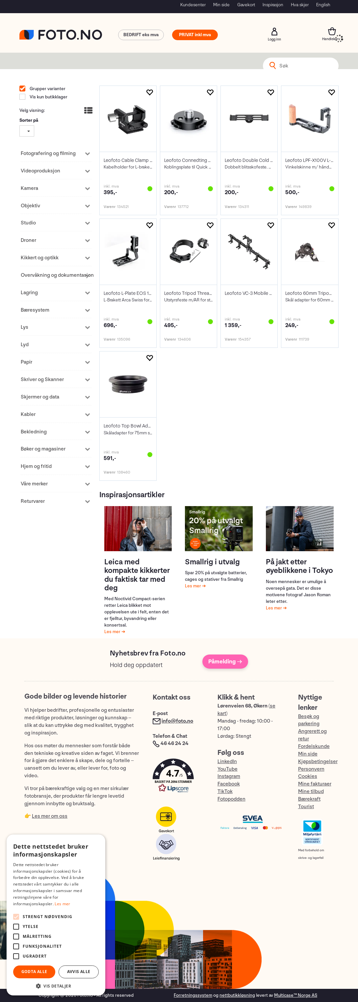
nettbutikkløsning (237, 995)
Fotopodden (231, 799)
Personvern (311, 769)
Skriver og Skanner (42, 379)
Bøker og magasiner (43, 449)
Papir (26, 362)
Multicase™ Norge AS (295, 995)
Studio (28, 223)
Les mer (112, 631)
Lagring (29, 293)
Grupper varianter (47, 88)
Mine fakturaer (314, 784)
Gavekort (246, 5)
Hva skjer (300, 5)
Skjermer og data (40, 397)
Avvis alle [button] (78, 971)
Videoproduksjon (40, 171)
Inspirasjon (273, 5)
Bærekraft (309, 799)
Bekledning (34, 432)
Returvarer (33, 501)
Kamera (29, 188)
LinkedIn (227, 761)
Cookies (307, 776)
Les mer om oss (49, 816)
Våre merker (34, 484)
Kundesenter (193, 5)
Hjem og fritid (36, 466)
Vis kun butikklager (48, 97)
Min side (221, 5)
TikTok (225, 791)
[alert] (56, 915)
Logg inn (274, 31)
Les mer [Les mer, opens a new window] (62, 904)
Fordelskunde (314, 746)
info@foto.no (177, 721)
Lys (24, 327)
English (323, 5)
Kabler (28, 414)
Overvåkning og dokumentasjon (52, 275)
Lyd (25, 345)
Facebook (228, 784)
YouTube (227, 769)
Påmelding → (225, 661)
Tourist (306, 807)
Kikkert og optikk (40, 258)
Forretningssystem (193, 995)
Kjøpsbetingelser (318, 761)
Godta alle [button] (34, 971)
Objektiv (30, 206)
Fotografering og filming (48, 153)
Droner (28, 240)
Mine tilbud (311, 791)
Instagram (228, 776)
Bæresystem (35, 310)
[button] (178, 777)
